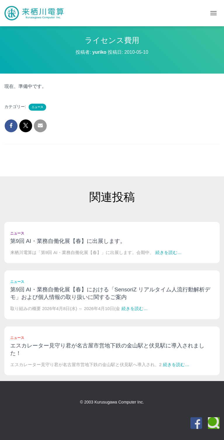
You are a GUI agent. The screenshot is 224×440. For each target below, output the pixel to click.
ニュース (37, 107)
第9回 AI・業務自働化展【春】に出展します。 (68, 241)
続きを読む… (168, 252)
